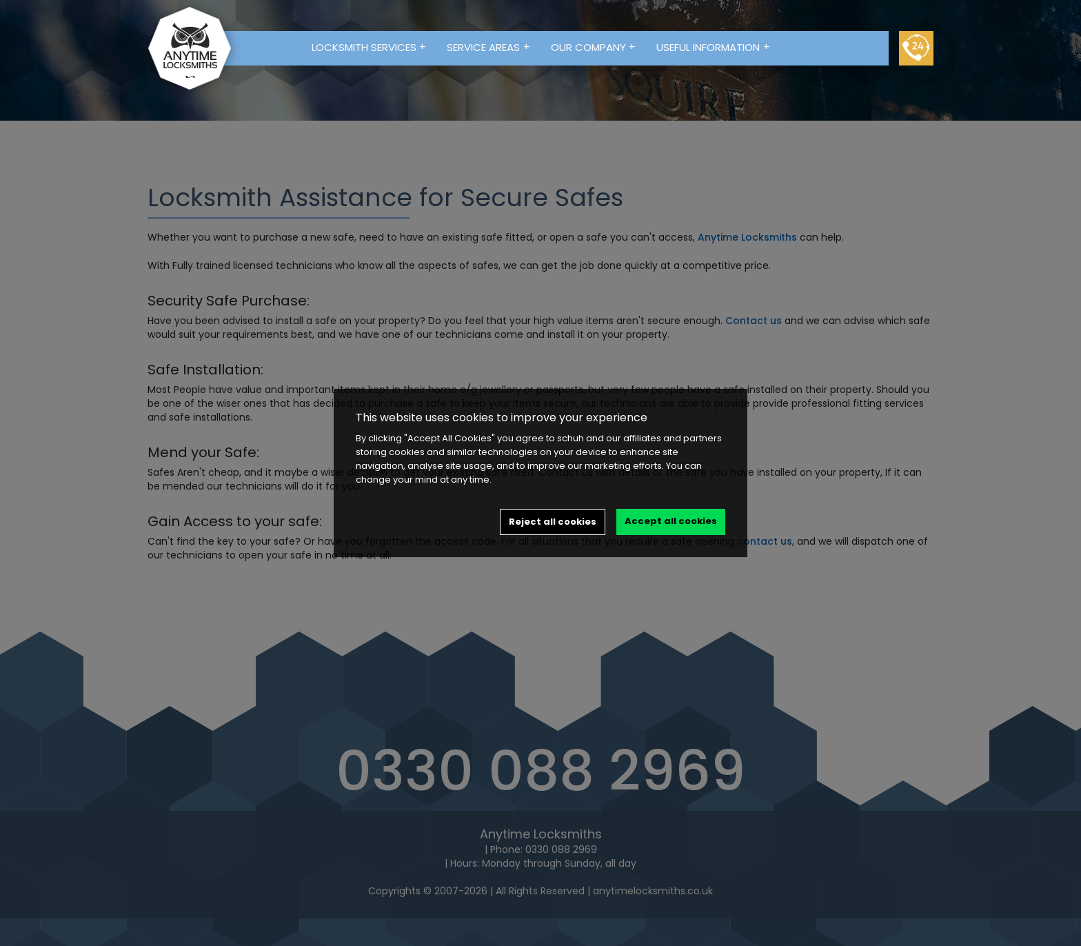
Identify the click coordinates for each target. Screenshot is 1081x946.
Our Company (593, 46)
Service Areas (488, 46)
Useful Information (713, 46)
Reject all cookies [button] (552, 521)
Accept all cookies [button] (671, 520)
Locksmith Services (369, 46)
